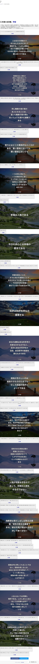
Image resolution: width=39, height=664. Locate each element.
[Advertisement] (19, 13)
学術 (14, 22)
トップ (1, 4)
